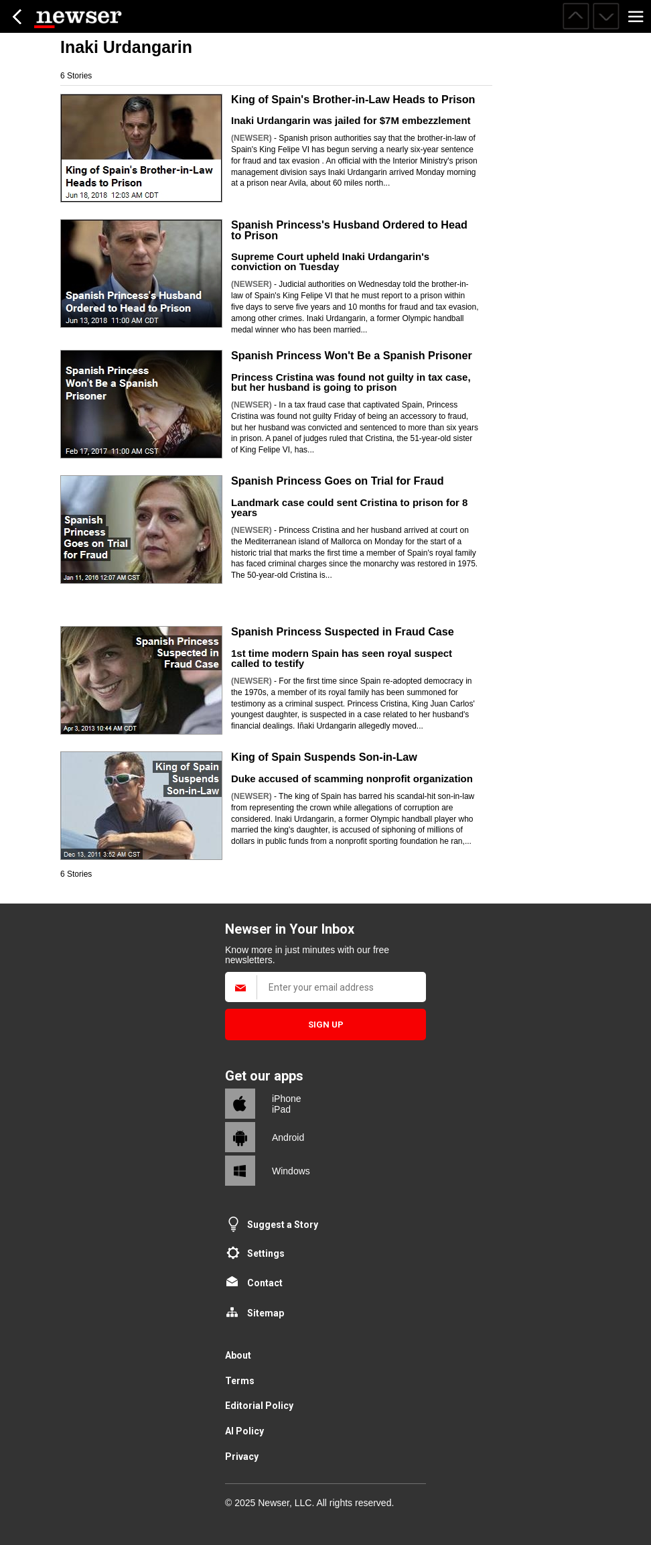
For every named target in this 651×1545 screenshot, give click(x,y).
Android (288, 1137)
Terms (240, 1380)
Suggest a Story (282, 1224)
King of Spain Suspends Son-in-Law (324, 757)
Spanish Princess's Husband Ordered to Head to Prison (349, 230)
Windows (291, 1171)
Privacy (242, 1456)
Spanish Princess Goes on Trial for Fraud (337, 481)
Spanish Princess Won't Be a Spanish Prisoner (351, 355)
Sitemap (265, 1313)
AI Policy (244, 1431)
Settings (266, 1253)
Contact (265, 1283)
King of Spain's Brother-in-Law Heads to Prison (353, 99)
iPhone (286, 1098)
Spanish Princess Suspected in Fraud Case (342, 631)
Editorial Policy (259, 1405)
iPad (281, 1109)
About (238, 1355)
